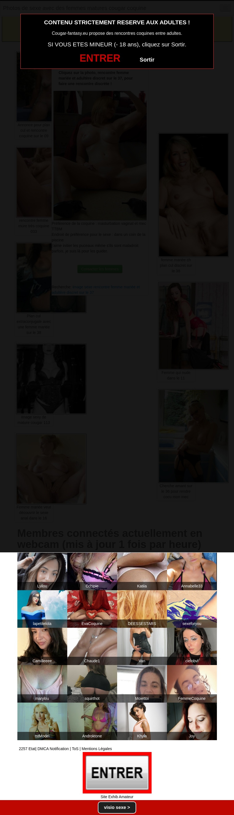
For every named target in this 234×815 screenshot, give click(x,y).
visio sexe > (117, 807)
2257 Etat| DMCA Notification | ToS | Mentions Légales (65, 749)
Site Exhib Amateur (117, 797)
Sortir (147, 60)
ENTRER (100, 58)
